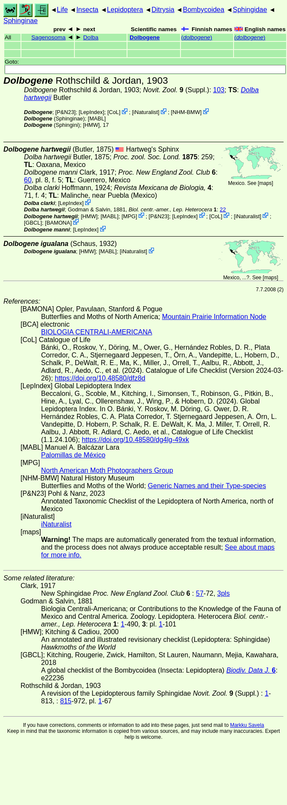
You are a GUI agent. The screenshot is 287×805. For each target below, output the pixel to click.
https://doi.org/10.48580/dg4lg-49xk (135, 439)
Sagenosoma (48, 37)
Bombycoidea (203, 9)
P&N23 (65, 112)
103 (219, 90)
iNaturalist (145, 112)
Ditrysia (162, 9)
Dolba (91, 37)
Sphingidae (250, 9)
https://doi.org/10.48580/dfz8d (100, 378)
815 (65, 701)
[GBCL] (33, 223)
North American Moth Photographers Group (107, 470)
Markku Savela (247, 725)
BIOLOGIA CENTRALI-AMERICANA (96, 332)
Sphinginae (20, 20)
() (197, 37)
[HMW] (91, 125)
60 (28, 180)
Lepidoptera (125, 9)
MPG (129, 216)
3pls (223, 593)
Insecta (87, 9)
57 (200, 593)
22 (223, 209)
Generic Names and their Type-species (207, 485)
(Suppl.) (176, 90)
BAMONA (58, 223)
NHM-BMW (186, 112)
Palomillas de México (73, 455)
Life (62, 9)
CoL (113, 112)
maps (265, 183)
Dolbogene (145, 37)
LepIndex (91, 112)
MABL (96, 118)
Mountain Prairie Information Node (214, 316)
